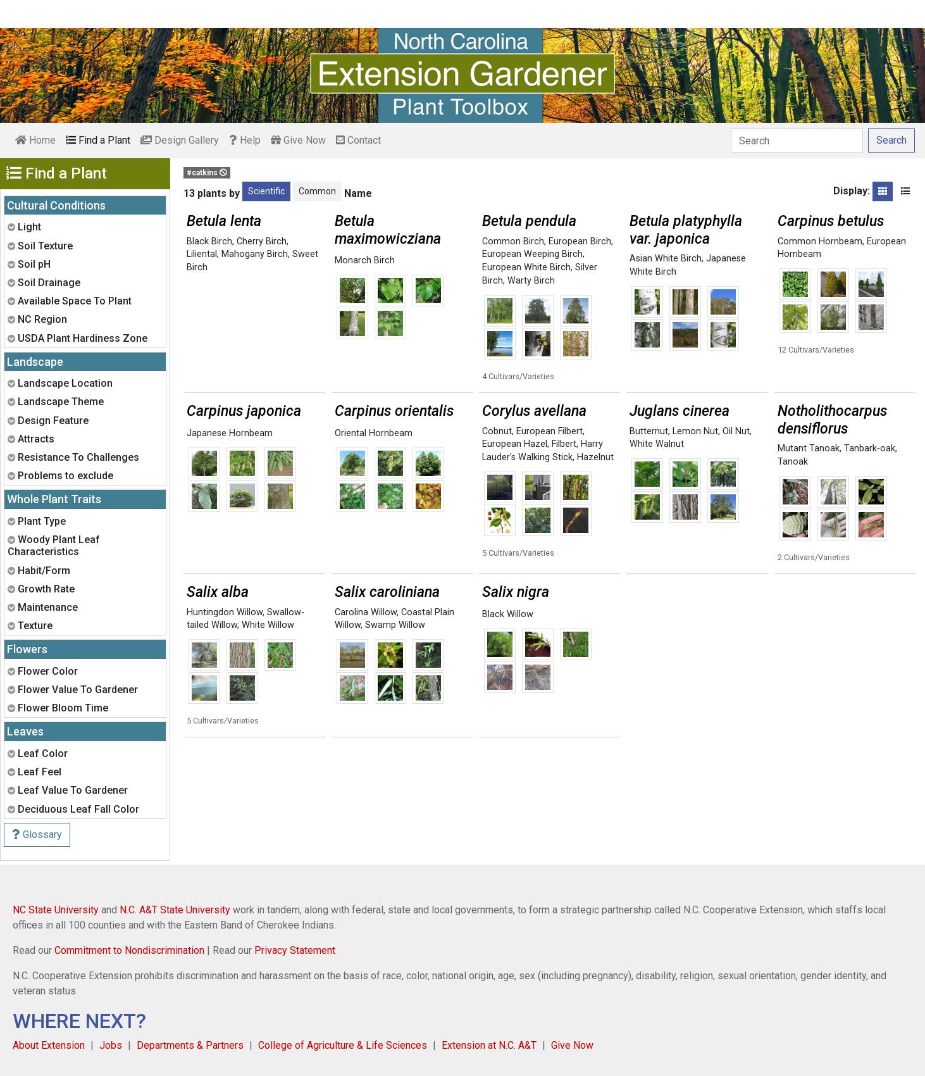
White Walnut (657, 444)
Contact (358, 140)
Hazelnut (595, 457)
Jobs (110, 1045)
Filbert (564, 444)
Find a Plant (98, 140)
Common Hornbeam (820, 241)
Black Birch (209, 241)
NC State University (56, 910)
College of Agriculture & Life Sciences (342, 1045)
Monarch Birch (365, 260)
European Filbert (549, 431)
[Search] (797, 140)
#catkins (207, 172)
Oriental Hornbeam (374, 433)
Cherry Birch (262, 241)
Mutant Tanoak (809, 448)
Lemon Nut (695, 431)
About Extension (49, 1045)
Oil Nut (736, 431)
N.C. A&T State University (175, 910)
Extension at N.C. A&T (489, 1045)
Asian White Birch (666, 258)
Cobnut (497, 431)
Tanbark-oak (869, 448)
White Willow (268, 625)
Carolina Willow (366, 612)
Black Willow (507, 614)
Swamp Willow (395, 625)
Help (245, 140)
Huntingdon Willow (225, 612)
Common (317, 191)
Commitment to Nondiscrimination (129, 950)
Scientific (266, 191)
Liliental (202, 254)
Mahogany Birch (254, 254)
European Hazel (514, 444)
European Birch (580, 241)
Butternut (649, 431)
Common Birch (513, 241)
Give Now (298, 140)
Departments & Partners (190, 1045)
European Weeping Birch (532, 254)
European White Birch (526, 267)
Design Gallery (179, 140)
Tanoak (793, 461)
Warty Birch (531, 280)
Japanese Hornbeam (230, 433)
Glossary (37, 835)
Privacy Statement (294, 950)
